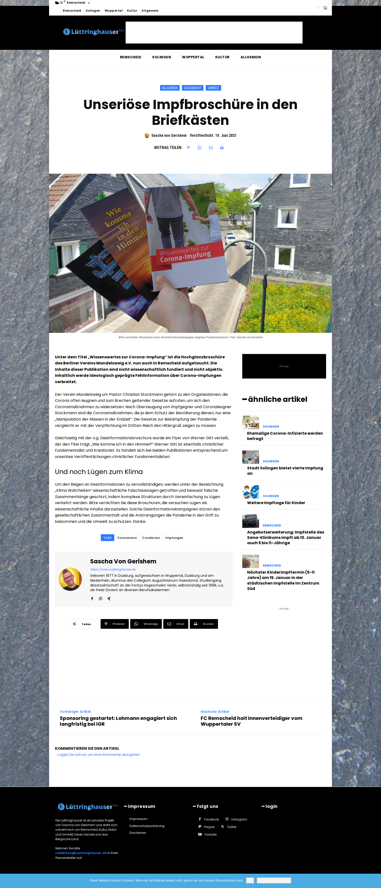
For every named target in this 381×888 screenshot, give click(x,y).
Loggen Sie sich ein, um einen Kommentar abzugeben (98, 754)
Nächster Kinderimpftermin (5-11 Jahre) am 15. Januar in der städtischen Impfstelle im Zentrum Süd (283, 579)
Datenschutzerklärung (274, 880)
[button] (325, 8)
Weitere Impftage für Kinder (276, 502)
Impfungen (174, 538)
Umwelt (213, 88)
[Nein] (374, 881)
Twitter (231, 826)
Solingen (271, 425)
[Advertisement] (214, 32)
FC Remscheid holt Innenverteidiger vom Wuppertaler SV (252, 720)
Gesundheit (192, 88)
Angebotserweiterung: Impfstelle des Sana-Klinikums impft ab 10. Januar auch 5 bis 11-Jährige (285, 536)
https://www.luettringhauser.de (112, 569)
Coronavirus (127, 538)
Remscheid (272, 524)
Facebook (211, 818)
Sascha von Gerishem (169, 135)
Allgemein (170, 88)
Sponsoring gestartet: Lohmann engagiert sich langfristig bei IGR (118, 720)
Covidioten (151, 538)
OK (250, 880)
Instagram (239, 818)
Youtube (210, 833)
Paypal (209, 826)
